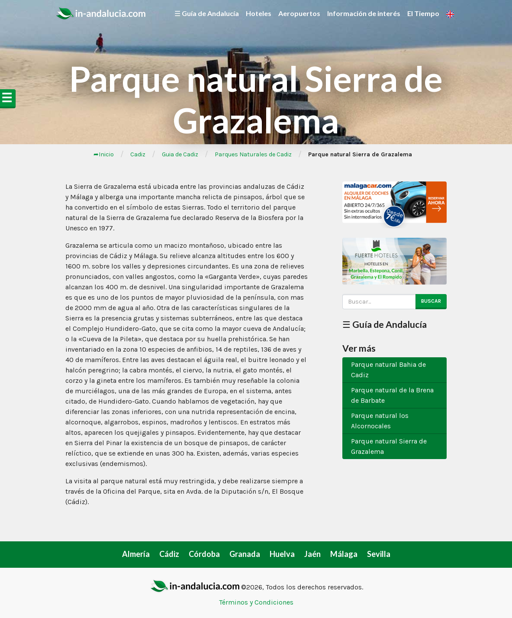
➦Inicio (103, 154)
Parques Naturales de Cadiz (253, 154)
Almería (136, 554)
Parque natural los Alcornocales (380, 420)
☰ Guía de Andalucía (206, 13)
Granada (244, 554)
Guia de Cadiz (180, 154)
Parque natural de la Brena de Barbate (392, 395)
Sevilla (378, 554)
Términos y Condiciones (256, 602)
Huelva (282, 554)
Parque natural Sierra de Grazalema (389, 446)
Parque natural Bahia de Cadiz (388, 369)
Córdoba (204, 554)
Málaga (343, 554)
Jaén (312, 554)
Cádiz (169, 554)
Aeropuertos (299, 13)
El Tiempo (423, 13)
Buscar (431, 301)
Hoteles (258, 13)
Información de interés (363, 13)
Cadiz (137, 154)
